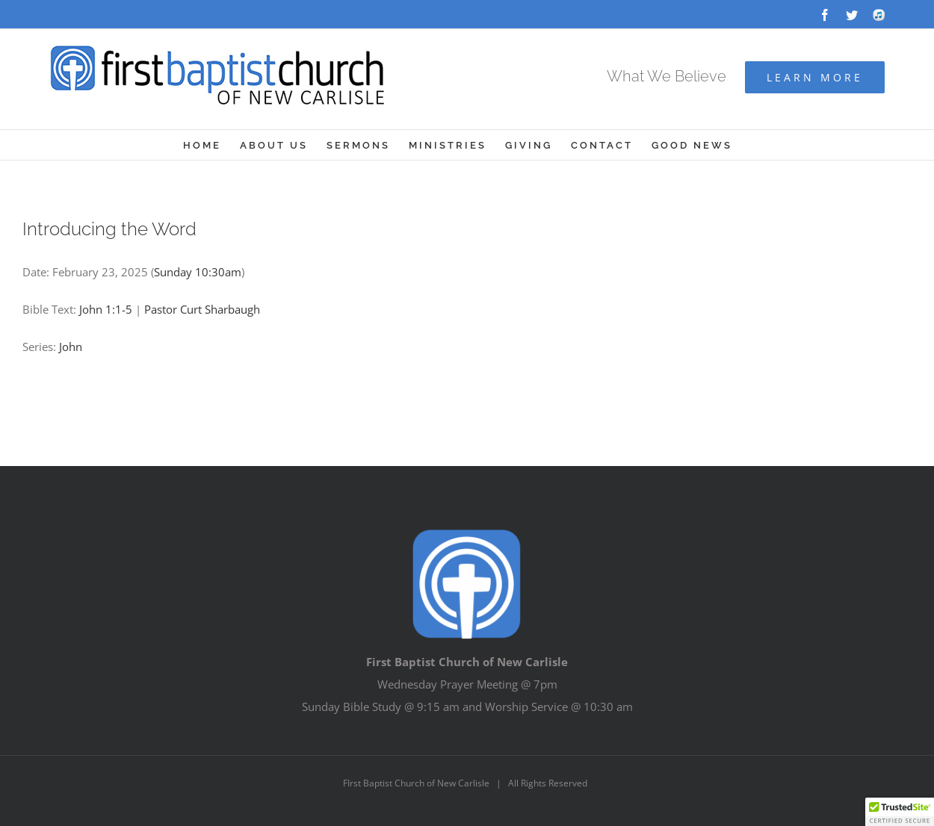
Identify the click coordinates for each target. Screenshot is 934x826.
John (70, 346)
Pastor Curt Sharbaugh (202, 309)
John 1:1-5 (105, 309)
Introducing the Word (109, 229)
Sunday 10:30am (197, 271)
